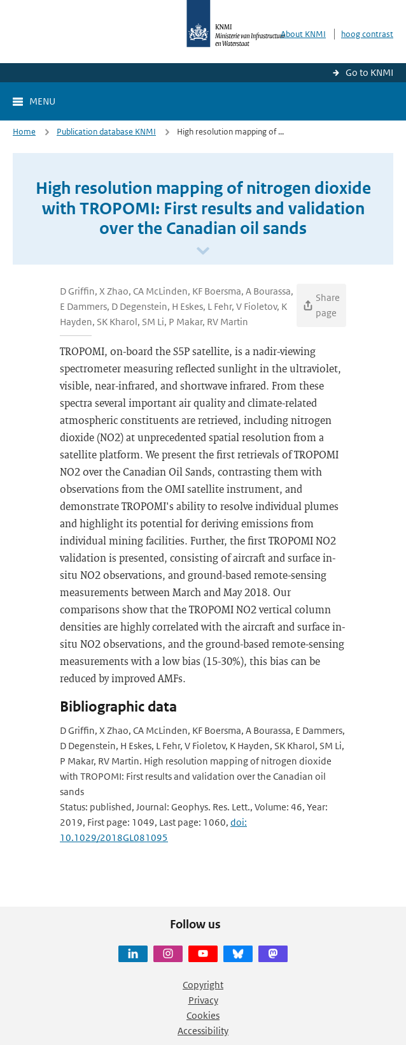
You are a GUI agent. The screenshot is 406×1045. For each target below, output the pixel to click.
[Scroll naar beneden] (203, 251)
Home (24, 131)
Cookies (203, 1015)
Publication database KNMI (106, 131)
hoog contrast (367, 34)
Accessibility (203, 1031)
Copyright (203, 985)
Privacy (203, 1000)
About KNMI (303, 34)
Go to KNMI (369, 72)
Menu (42, 101)
